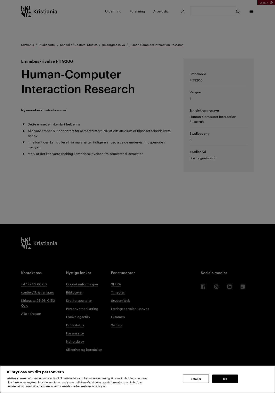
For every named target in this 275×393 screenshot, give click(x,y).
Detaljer (196, 378)
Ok (225, 378)
